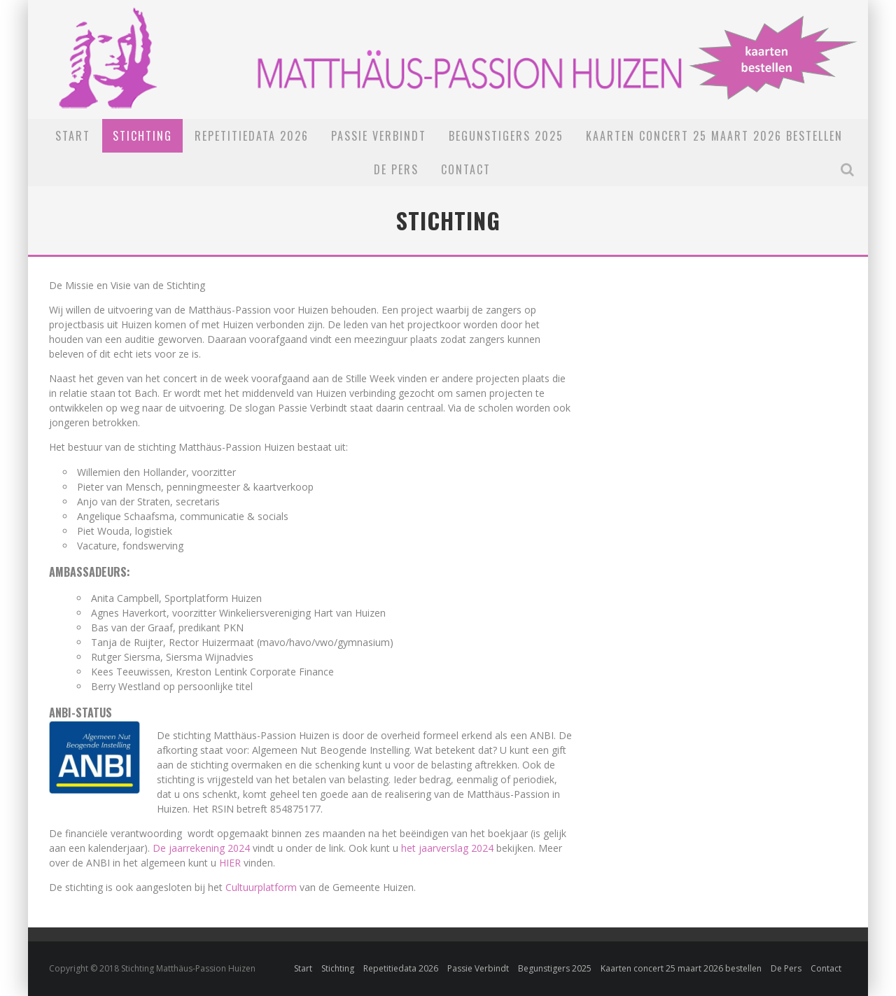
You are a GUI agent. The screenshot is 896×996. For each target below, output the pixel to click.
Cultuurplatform (261, 887)
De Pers (396, 169)
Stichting (142, 135)
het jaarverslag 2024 (447, 848)
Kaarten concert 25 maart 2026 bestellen (714, 135)
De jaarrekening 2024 (201, 848)
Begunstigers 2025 (506, 135)
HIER (230, 862)
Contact (466, 169)
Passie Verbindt (378, 135)
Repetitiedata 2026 (252, 135)
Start (72, 135)
